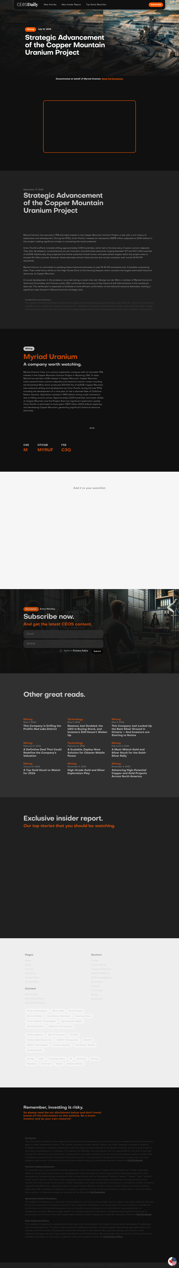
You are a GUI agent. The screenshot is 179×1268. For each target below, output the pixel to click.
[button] (172, 1261)
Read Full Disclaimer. (112, 79)
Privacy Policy (78, 651)
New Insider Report (71, 5)
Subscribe (156, 5)
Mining (30, 29)
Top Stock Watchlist (96, 5)
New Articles (50, 5)
